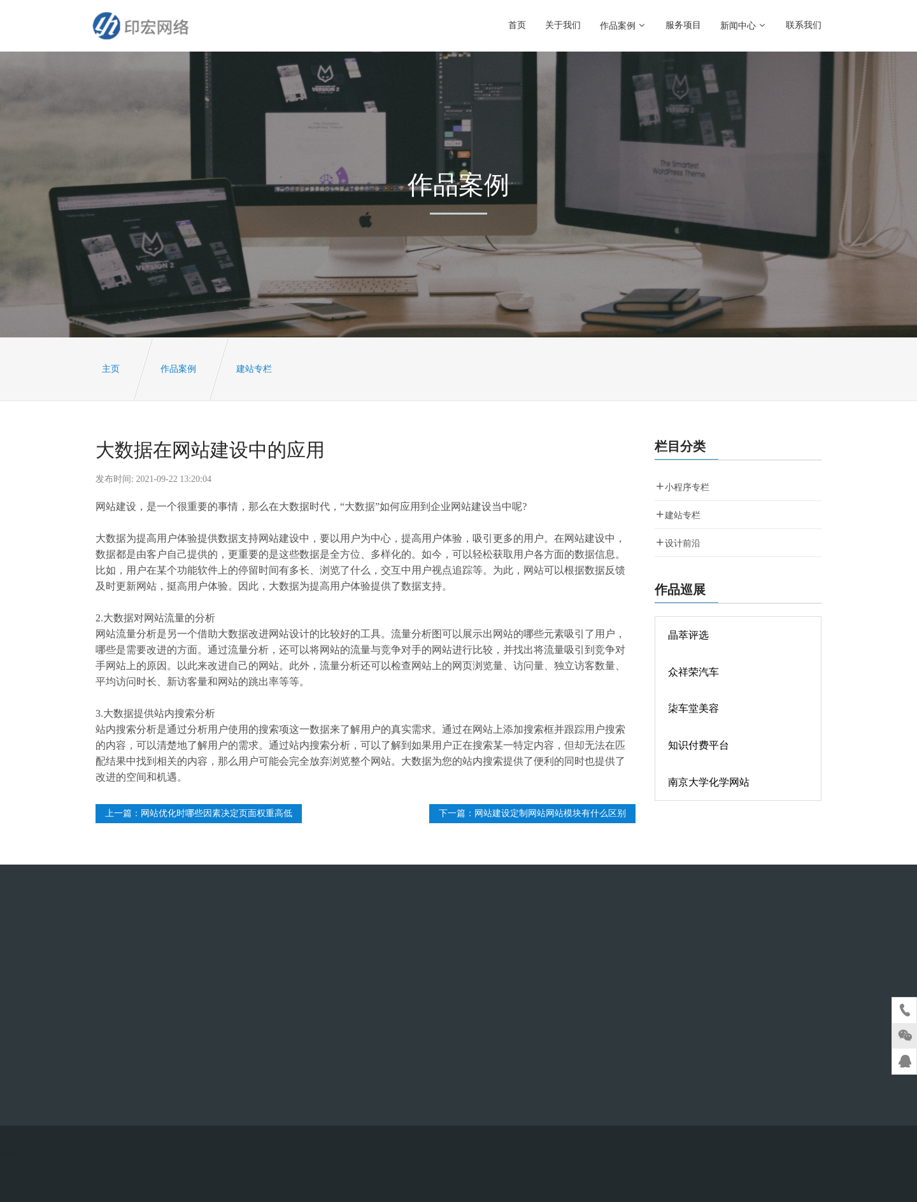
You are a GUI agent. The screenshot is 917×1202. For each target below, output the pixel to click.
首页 (517, 25)
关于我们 (563, 25)
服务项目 (683, 25)
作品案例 (623, 26)
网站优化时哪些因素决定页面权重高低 (216, 813)
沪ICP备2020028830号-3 (151, 1154)
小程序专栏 (682, 486)
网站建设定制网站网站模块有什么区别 (550, 813)
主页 (111, 369)
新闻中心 (743, 26)
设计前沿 (677, 542)
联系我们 (803, 25)
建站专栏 (254, 369)
